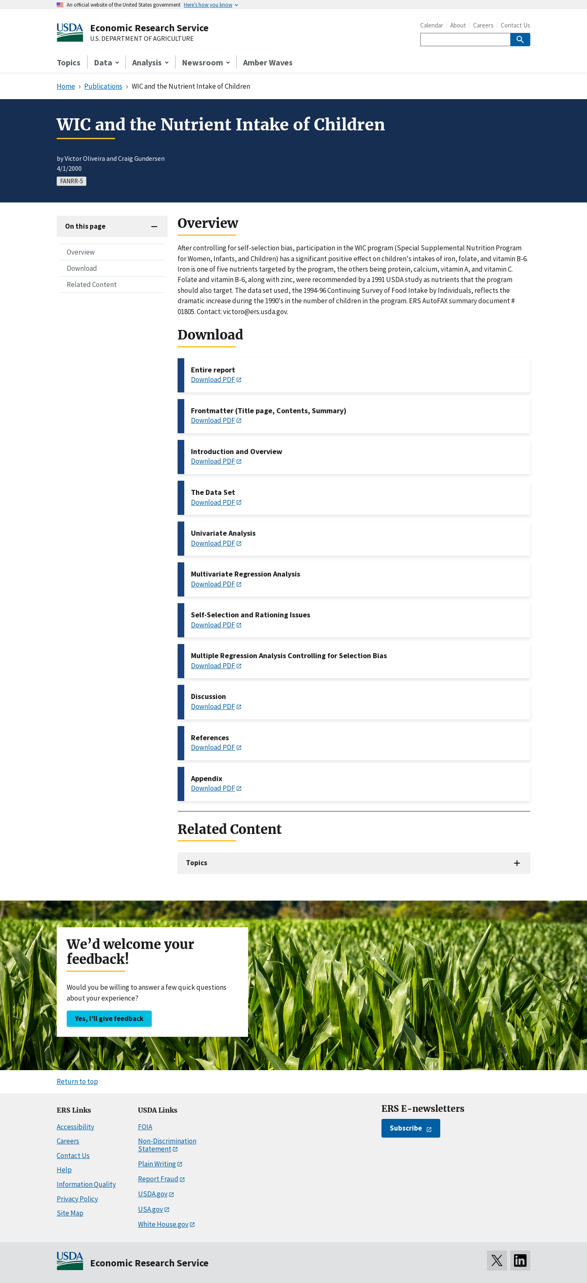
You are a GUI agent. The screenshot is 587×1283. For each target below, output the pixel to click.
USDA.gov (153, 1193)
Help (64, 1169)
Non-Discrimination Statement (167, 1144)
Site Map (70, 1213)
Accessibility (75, 1126)
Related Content (92, 284)
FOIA (145, 1126)
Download (82, 268)
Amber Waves (268, 62)
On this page (85, 226)
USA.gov (150, 1209)
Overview (81, 252)
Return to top (77, 1081)
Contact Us (515, 25)
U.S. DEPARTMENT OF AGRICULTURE (142, 38)
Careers (483, 25)
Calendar (431, 25)
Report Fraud (158, 1178)
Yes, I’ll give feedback (109, 1018)
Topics (68, 62)
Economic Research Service (149, 28)
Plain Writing (157, 1163)
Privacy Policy (77, 1198)
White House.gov (163, 1224)
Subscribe (406, 1128)
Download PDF (213, 379)
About (458, 25)
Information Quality (86, 1184)
